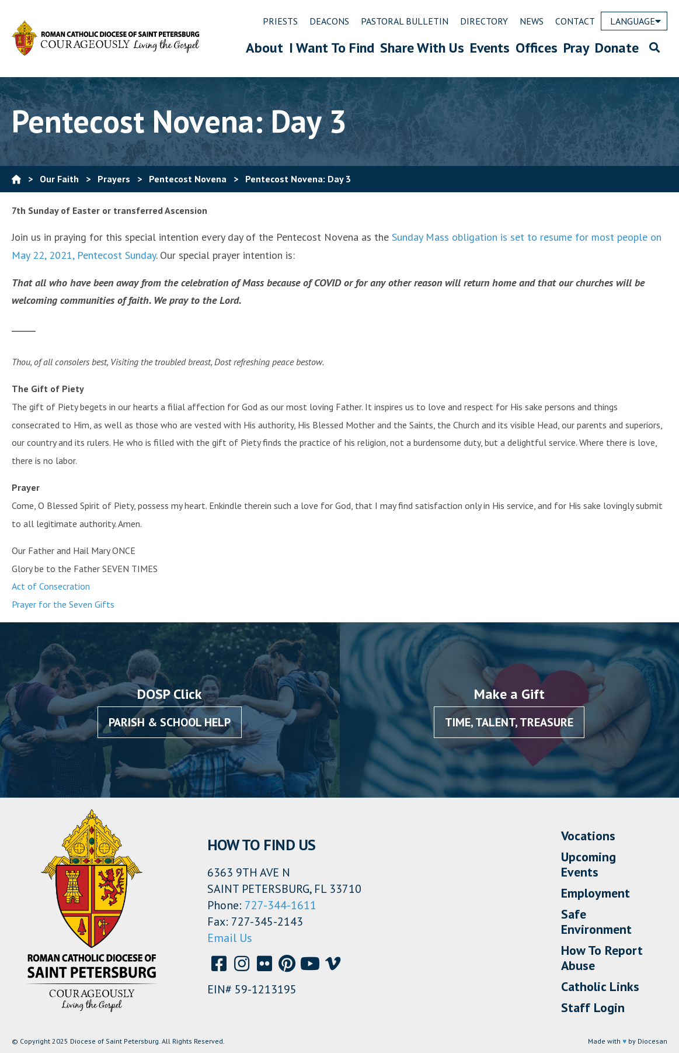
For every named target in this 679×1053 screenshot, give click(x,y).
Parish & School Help (170, 722)
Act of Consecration (51, 586)
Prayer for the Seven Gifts (63, 604)
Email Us (229, 937)
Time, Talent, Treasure (509, 722)
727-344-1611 (280, 905)
